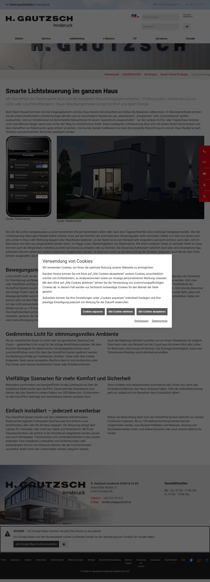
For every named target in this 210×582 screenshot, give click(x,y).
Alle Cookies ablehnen (120, 311)
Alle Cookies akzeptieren (152, 311)
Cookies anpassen (93, 311)
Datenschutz (160, 321)
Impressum (141, 321)
